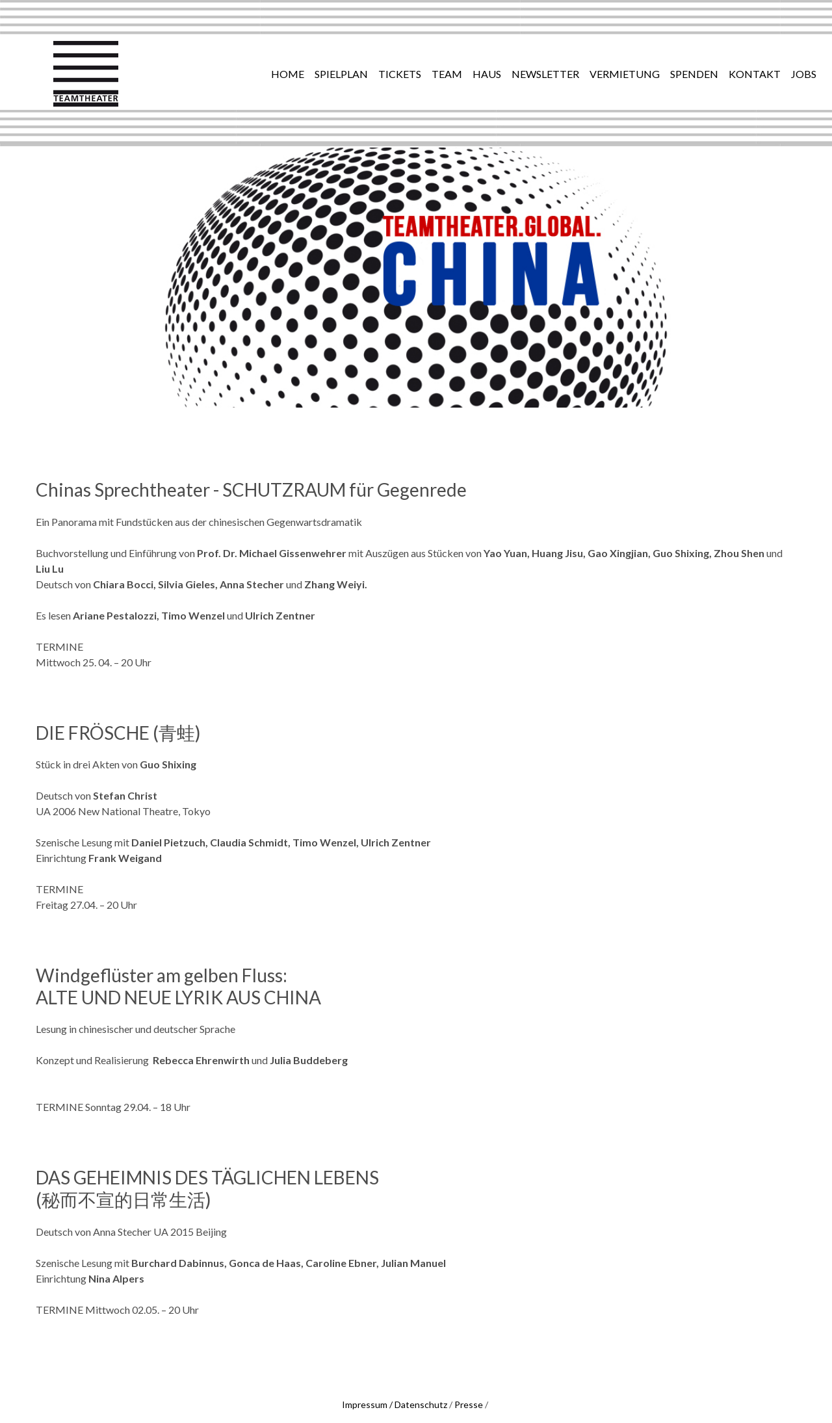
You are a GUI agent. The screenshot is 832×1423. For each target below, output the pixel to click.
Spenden (694, 74)
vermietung (625, 74)
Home (287, 74)
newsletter (545, 74)
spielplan (341, 74)
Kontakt (755, 74)
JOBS (803, 74)
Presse (468, 1404)
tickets (399, 74)
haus (487, 74)
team (447, 74)
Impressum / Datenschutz (394, 1404)
